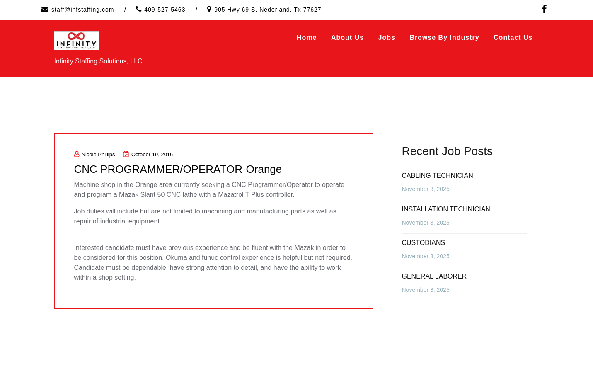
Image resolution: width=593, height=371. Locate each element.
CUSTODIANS (423, 242)
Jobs (386, 37)
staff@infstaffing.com (82, 9)
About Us (347, 37)
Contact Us (513, 37)
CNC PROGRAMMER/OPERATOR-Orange (178, 169)
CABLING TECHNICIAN (437, 175)
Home (307, 37)
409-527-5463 (164, 9)
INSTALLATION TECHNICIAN (446, 209)
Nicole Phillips (94, 154)
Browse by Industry (444, 37)
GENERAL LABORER (434, 276)
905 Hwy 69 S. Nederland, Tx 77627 (267, 9)
